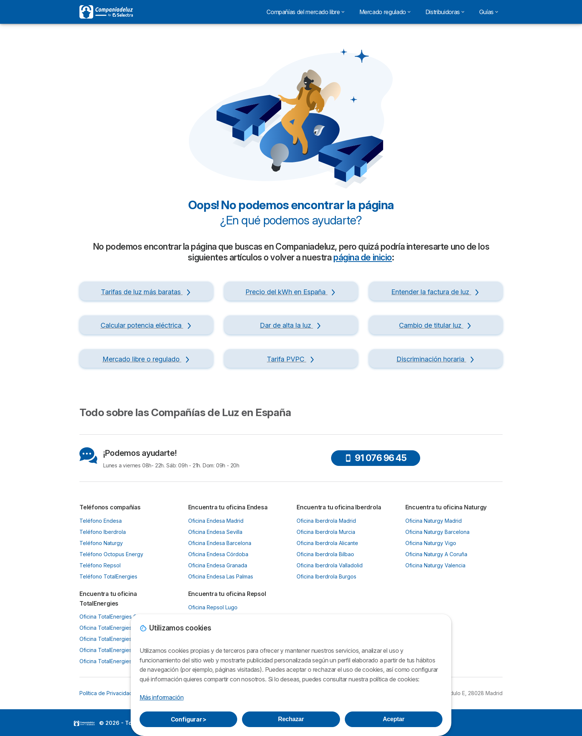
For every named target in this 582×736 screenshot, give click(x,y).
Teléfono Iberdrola (102, 532)
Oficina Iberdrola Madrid (326, 521)
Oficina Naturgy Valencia (435, 565)
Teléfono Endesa (100, 521)
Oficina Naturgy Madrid (433, 521)
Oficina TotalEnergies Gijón (112, 616)
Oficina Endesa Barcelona (219, 543)
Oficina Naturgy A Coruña (436, 554)
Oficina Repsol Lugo (213, 607)
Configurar (188, 719)
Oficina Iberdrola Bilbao (325, 554)
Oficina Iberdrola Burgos (326, 576)
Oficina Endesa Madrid (215, 521)
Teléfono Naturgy (101, 543)
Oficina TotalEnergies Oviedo (115, 628)
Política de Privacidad (106, 693)
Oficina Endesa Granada (217, 565)
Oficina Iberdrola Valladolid (330, 565)
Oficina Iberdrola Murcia (326, 532)
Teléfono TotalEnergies (108, 576)
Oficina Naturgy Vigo (430, 543)
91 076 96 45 (375, 458)
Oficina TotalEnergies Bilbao (113, 639)
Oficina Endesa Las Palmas (220, 576)
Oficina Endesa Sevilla (215, 532)
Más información (161, 697)
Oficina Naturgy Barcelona (437, 532)
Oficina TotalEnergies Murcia (114, 650)
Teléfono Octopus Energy (111, 554)
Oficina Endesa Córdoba (218, 554)
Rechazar (291, 719)
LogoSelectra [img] (84, 723)
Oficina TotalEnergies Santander (118, 661)
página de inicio (362, 257)
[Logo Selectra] (106, 12)
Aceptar (393, 719)
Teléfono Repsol (100, 565)
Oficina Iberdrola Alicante (327, 543)
